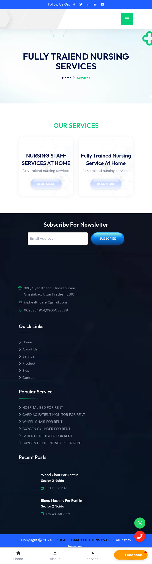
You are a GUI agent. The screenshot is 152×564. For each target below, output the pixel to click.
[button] (131, 555)
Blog (25, 370)
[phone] (139, 523)
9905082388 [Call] (57, 310)
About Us (29, 349)
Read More (46, 184)
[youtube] (102, 4)
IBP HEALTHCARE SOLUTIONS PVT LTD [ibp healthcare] (83, 540)
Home (67, 78)
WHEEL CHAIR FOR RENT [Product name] (42, 421)
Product (28, 363)
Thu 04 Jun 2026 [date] (55, 514)
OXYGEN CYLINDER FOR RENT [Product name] (46, 428)
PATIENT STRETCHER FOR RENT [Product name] (47, 436)
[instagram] (95, 4)
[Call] (139, 536)
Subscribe (107, 239)
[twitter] (80, 4)
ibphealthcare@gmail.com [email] (45, 302)
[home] (35, 15)
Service (28, 356)
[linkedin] (88, 4)
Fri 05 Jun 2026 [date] (54, 488)
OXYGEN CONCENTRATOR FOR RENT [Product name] (52, 443)
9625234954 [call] (34, 310)
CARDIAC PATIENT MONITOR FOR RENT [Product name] (53, 414)
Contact (29, 377)
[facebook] (74, 4)
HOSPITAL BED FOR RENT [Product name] (42, 407)
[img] (44, 274)
